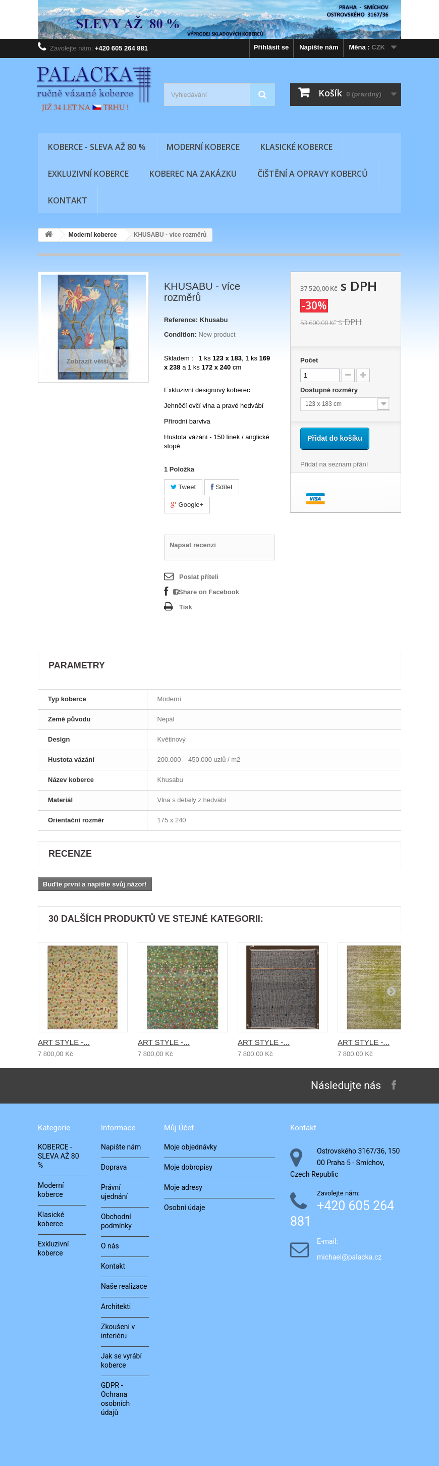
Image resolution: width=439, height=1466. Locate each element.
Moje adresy (183, 1187)
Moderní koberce (203, 146)
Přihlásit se (271, 47)
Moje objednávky (190, 1147)
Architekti (116, 1306)
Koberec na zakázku (193, 173)
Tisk (185, 607)
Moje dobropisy (188, 1167)
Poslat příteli (198, 577)
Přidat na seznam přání (334, 464)
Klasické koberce (296, 146)
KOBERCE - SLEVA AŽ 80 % (97, 146)
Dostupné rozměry (330, 390)
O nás (110, 1246)
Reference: (181, 320)
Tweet (183, 487)
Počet (309, 360)
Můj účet (179, 1127)
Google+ (187, 504)
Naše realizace (124, 1286)
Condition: (180, 334)
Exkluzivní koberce (88, 173)
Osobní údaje (184, 1207)
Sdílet (222, 487)
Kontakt (67, 200)
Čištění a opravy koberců (312, 173)
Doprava (114, 1167)
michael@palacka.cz (349, 1257)
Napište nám (318, 47)
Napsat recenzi (193, 545)
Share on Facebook (206, 592)
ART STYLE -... (64, 1042)
